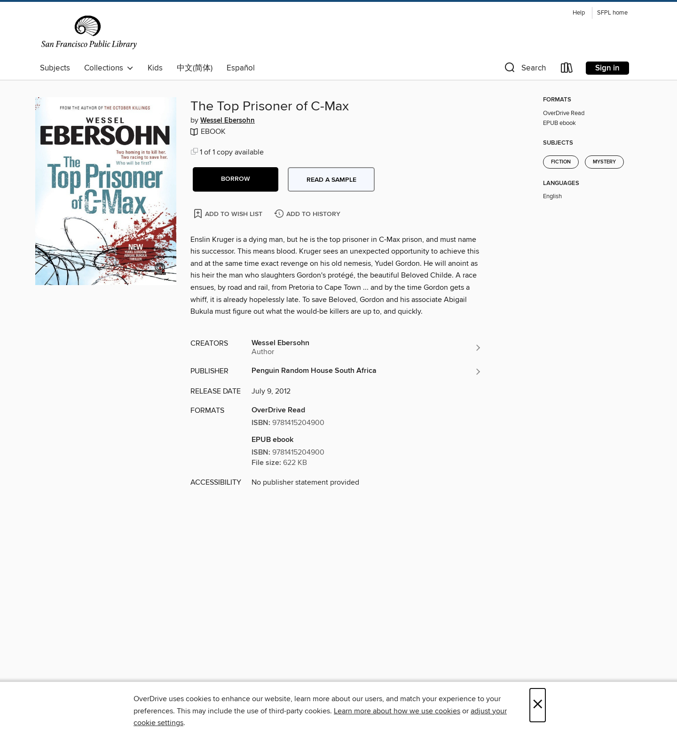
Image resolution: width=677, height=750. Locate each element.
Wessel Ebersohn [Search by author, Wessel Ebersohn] (227, 120)
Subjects (55, 68)
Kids (155, 68)
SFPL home (612, 12)
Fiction (561, 162)
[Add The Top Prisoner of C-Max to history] (308, 214)
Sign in (607, 68)
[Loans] (567, 70)
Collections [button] (109, 68)
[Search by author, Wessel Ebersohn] (367, 347)
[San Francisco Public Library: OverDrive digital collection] (89, 32)
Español (241, 68)
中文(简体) (195, 68)
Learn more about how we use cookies (397, 711)
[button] (524, 70)
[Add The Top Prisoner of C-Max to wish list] (229, 213)
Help (579, 12)
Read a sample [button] (331, 180)
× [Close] (537, 705)
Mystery (604, 162)
